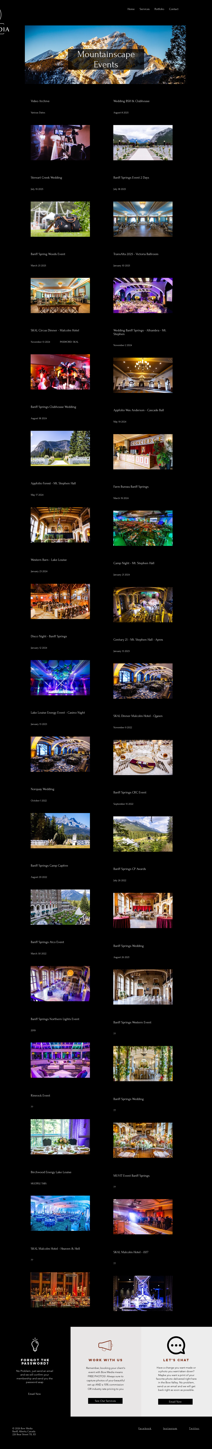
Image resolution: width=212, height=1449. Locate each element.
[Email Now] (34, 1394)
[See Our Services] (105, 1401)
